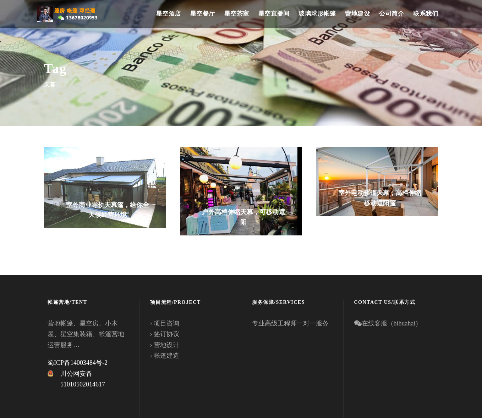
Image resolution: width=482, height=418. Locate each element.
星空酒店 (168, 13)
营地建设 (357, 13)
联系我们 (425, 13)
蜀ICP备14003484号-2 (78, 362)
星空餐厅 (202, 13)
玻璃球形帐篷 (317, 13)
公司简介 (391, 13)
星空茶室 (236, 13)
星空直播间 (274, 13)
